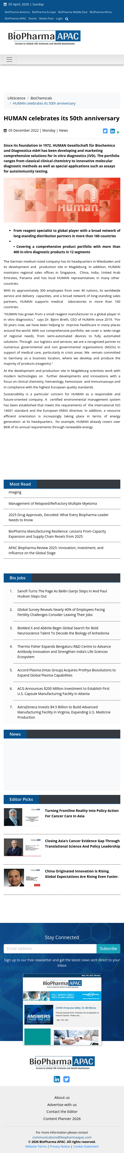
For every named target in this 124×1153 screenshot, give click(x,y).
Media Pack (46, 18)
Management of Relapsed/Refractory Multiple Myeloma (53, 505)
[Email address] (50, 948)
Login (59, 18)
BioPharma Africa (101, 12)
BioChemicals (41, 98)
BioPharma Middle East (72, 12)
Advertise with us (62, 1104)
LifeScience (16, 98)
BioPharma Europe (44, 12)
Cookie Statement (86, 1146)
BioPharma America (17, 12)
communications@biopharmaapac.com (62, 1137)
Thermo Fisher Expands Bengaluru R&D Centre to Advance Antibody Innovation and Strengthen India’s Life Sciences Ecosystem (64, 651)
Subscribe (108, 949)
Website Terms (36, 1146)
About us (61, 1097)
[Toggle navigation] (9, 59)
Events (32, 18)
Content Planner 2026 (62, 1118)
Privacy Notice (60, 1146)
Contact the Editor (61, 1111)
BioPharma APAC (15, 18)
